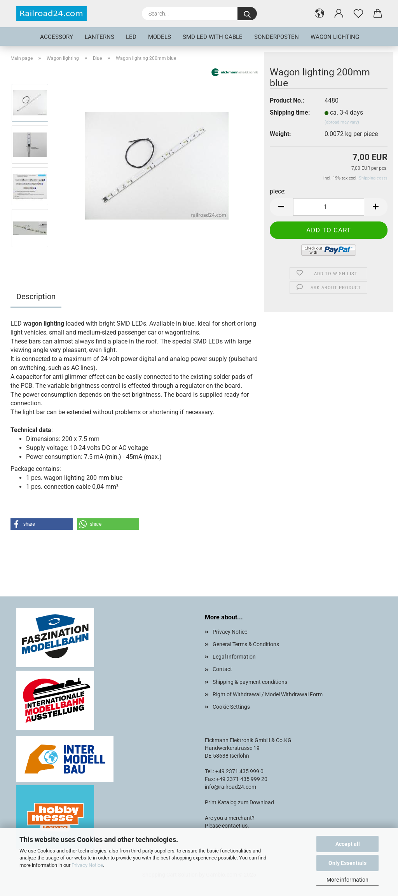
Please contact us (226, 826)
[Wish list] (358, 13)
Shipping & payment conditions (250, 682)
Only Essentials (347, 863)
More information (347, 880)
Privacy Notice (87, 865)
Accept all (347, 844)
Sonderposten (276, 36)
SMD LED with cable (213, 36)
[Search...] (247, 13)
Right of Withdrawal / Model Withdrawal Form (268, 694)
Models (159, 36)
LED (131, 36)
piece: (278, 191)
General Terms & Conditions (246, 644)
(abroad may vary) (342, 122)
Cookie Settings (231, 707)
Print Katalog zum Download (239, 802)
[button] (319, 13)
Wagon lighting (335, 36)
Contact (222, 669)
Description (36, 296)
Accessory (56, 36)
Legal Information (234, 657)
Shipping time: (290, 112)
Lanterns (99, 36)
